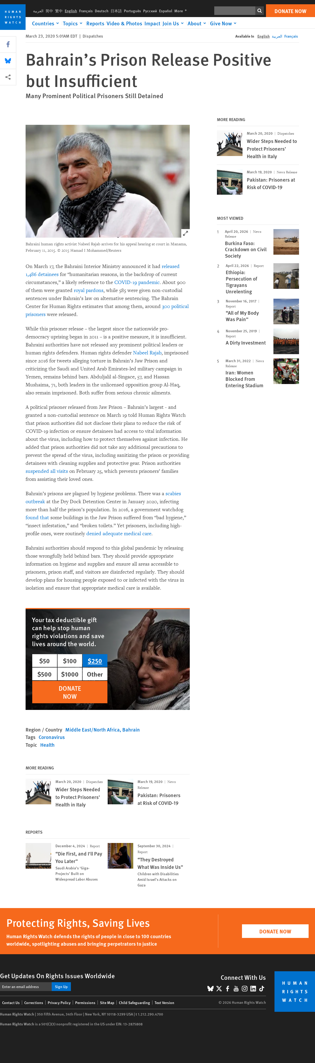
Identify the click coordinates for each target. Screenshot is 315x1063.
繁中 (59, 10)
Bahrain (131, 729)
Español (165, 10)
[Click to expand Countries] (46, 23)
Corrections (33, 1002)
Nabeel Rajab (147, 353)
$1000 (70, 673)
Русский (150, 10)
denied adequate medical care (118, 533)
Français (86, 10)
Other (95, 673)
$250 (95, 660)
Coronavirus (52, 737)
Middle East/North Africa (92, 729)
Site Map (107, 1002)
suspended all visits (47, 471)
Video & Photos (124, 23)
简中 (49, 10)
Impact (152, 23)
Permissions (85, 1002)
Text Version (164, 1002)
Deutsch (101, 10)
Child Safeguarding (134, 1002)
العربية (38, 10)
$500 (44, 673)
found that (37, 517)
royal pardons (88, 290)
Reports (95, 23)
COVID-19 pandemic (137, 282)
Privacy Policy (59, 1002)
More (181, 10)
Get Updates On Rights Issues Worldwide (57, 975)
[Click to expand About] (198, 23)
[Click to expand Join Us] (174, 23)
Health (47, 744)
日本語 (116, 10)
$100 (70, 660)
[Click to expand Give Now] (224, 23)
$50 (44, 660)
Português (132, 10)
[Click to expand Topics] (73, 23)
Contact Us (11, 1002)
